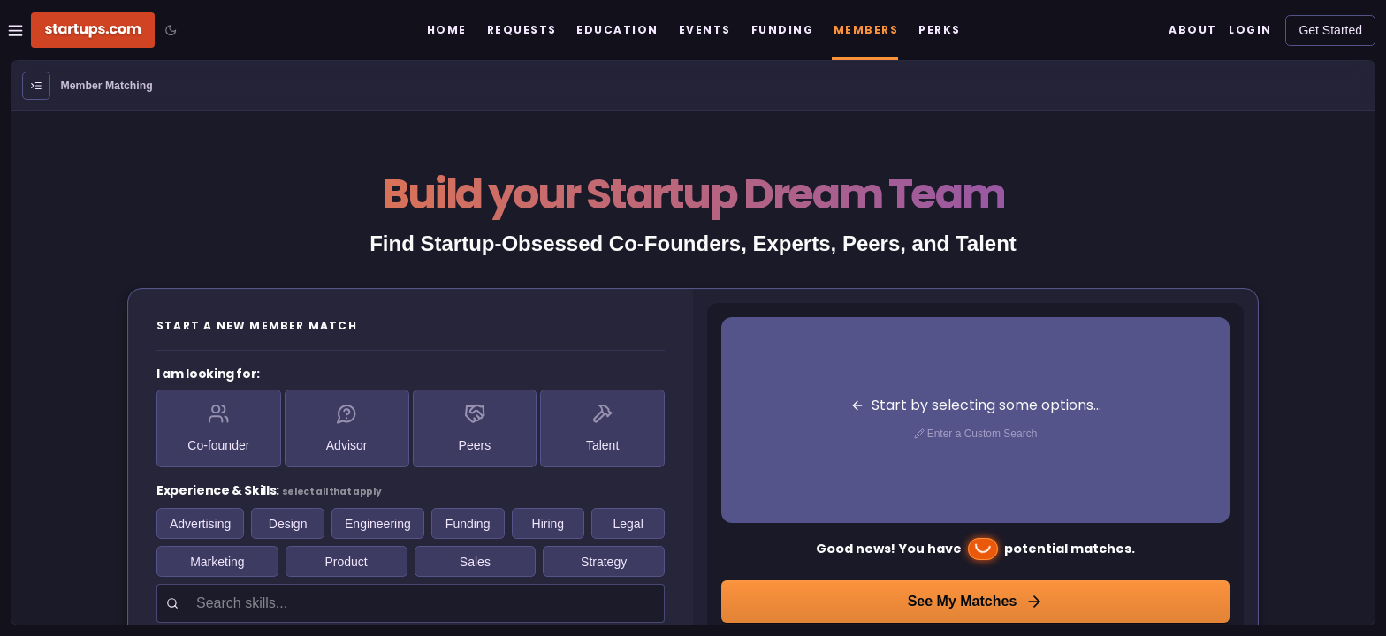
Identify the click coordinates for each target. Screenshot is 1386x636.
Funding (468, 524)
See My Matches (976, 601)
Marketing (217, 562)
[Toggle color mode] (170, 30)
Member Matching (107, 86)
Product (346, 562)
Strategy (604, 562)
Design (288, 524)
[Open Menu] (36, 86)
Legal (628, 524)
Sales (475, 562)
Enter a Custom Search (976, 434)
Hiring (548, 524)
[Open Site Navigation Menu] (15, 30)
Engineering (378, 524)
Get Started (1330, 30)
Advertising (200, 524)
